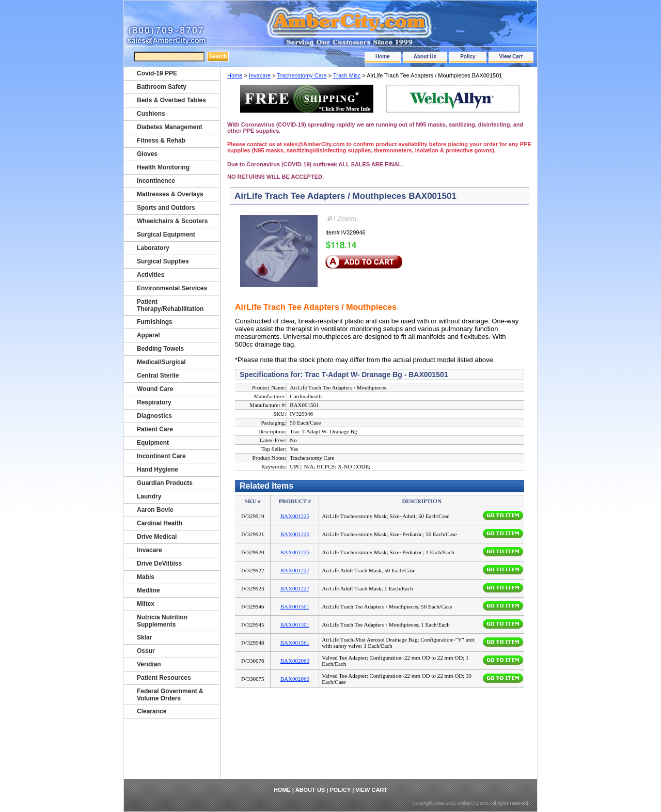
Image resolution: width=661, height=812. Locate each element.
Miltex (145, 603)
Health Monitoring (163, 167)
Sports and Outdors (166, 207)
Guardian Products (165, 483)
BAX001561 (294, 642)
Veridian (149, 664)
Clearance (151, 711)
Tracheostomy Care (301, 75)
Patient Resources (164, 677)
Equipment (153, 442)
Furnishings (154, 321)
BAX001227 (294, 570)
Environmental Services (172, 288)
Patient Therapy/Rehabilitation (170, 305)
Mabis (145, 577)
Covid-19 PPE (157, 73)
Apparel (148, 335)
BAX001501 (294, 606)
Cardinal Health (159, 523)
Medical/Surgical (161, 362)
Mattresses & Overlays (170, 194)
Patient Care (155, 429)
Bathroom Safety (161, 86)
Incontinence (156, 180)
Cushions (151, 113)
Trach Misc (346, 75)
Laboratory (153, 248)
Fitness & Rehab (161, 140)
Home (382, 56)
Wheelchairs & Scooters (172, 221)
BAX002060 (294, 661)
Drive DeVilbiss (159, 563)
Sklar (144, 637)
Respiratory (154, 402)
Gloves (147, 154)
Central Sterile (158, 375)
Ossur (146, 650)
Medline (148, 590)
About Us (425, 56)
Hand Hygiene (157, 469)
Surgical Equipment (166, 234)
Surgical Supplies (163, 261)
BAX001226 (294, 534)
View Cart (511, 56)
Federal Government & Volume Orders (170, 695)
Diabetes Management (169, 127)
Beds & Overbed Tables (171, 100)
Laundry (149, 496)
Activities (150, 274)
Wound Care (155, 389)
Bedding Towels (160, 348)
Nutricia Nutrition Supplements (162, 621)
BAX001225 (294, 516)
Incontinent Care (161, 456)
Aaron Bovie (155, 509)
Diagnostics (154, 415)
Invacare (260, 75)
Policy (467, 56)
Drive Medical (157, 536)
